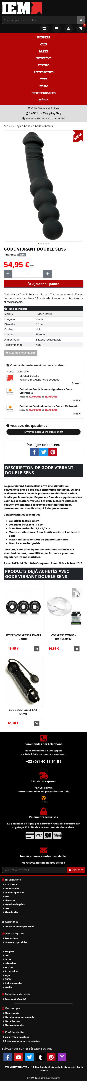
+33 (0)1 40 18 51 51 (43, 761)
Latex (43, 51)
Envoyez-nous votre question (43, 431)
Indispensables (43, 93)
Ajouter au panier (43, 284)
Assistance (10, 884)
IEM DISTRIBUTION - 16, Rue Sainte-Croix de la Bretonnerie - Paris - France (44, 1069)
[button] (38, 243)
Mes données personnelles (19, 1017)
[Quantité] (28, 274)
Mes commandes (13, 1025)
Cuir (43, 44)
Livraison (9, 900)
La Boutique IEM (13, 892)
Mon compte (11, 1013)
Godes (28, 126)
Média (43, 100)
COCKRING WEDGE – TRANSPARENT (63, 637)
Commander (11, 888)
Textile (43, 65)
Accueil (8, 126)
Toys (43, 79)
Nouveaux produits (15, 942)
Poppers (43, 37)
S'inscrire (76, 870)
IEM (6, 896)
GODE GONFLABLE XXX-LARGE (23, 711)
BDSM (44, 86)
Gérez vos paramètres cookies (21, 1041)
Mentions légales (14, 904)
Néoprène (43, 58)
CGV (6, 908)
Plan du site (10, 912)
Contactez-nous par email (18, 926)
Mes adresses (11, 1021)
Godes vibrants (44, 126)
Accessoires (43, 72)
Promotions (10, 938)
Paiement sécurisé (14, 999)
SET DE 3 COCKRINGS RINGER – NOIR (23, 637)
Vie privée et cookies (16, 1036)
